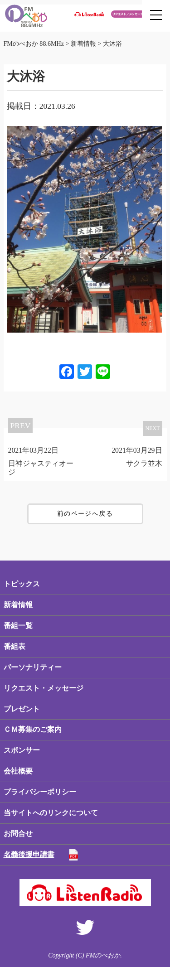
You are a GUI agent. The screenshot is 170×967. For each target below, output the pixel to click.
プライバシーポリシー (40, 792)
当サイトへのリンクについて (51, 813)
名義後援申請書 (29, 854)
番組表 (14, 646)
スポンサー (22, 750)
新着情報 (18, 605)
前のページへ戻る (85, 513)
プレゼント (22, 709)
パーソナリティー (33, 667)
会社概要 (18, 771)
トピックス (22, 584)
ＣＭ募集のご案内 (33, 729)
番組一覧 (18, 625)
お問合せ (18, 833)
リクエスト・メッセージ (43, 688)
